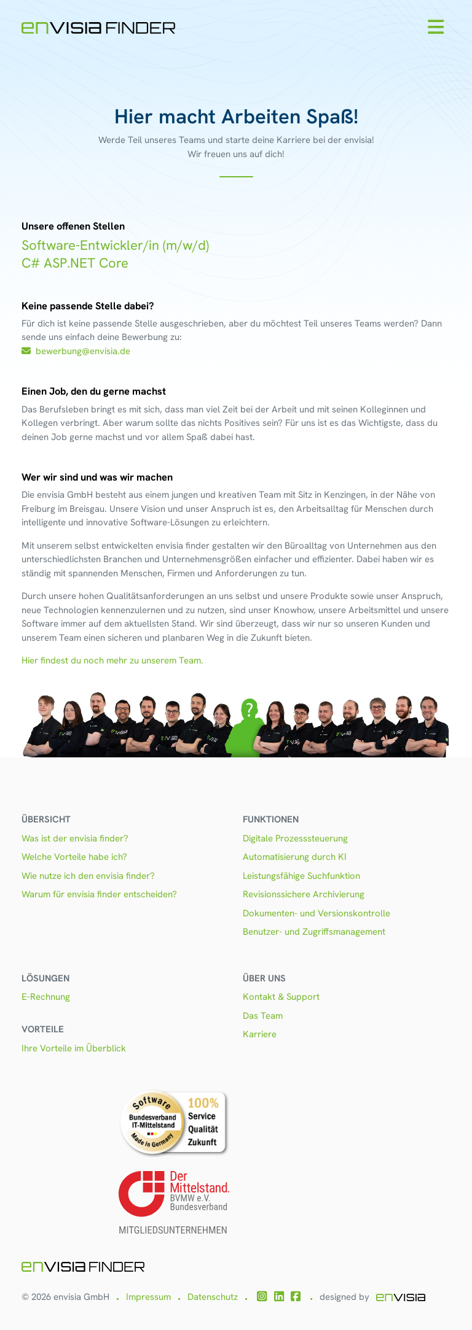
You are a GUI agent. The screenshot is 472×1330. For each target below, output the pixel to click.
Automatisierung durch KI (295, 857)
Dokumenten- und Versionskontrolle (316, 913)
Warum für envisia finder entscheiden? (99, 894)
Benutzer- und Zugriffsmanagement (314, 932)
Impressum (148, 1297)
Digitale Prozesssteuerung (295, 838)
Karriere (260, 1034)
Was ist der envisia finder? (75, 838)
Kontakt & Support (281, 997)
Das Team (263, 1016)
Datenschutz (212, 1297)
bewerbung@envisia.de (76, 351)
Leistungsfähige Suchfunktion (301, 876)
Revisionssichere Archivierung (303, 894)
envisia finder (182, 545)
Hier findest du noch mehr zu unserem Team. (112, 660)
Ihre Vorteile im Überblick (74, 1048)
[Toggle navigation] (435, 27)
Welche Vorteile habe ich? (74, 857)
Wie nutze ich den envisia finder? (88, 876)
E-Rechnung (46, 997)
